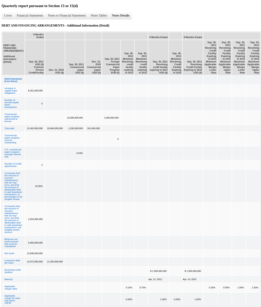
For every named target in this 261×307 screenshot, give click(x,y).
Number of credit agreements (13, 165)
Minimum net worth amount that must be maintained (11, 242)
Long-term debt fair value (12, 261)
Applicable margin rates (11, 287)
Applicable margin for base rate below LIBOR (12, 299)
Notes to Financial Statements (67, 15)
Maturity (9, 279)
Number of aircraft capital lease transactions (12, 103)
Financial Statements (30, 15)
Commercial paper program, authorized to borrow (12, 117)
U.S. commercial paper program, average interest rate (13, 153)
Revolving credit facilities (13, 271)
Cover (8, 15)
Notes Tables (99, 15)
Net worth (9, 253)
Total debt (9, 128)
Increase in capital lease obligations (11, 90)
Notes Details (120, 15)
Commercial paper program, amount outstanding (12, 139)
